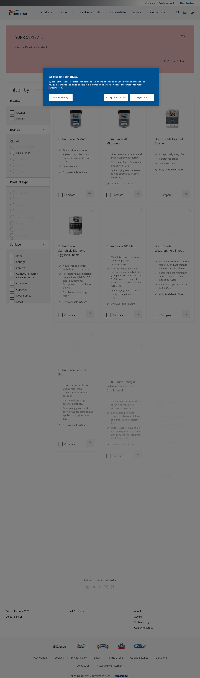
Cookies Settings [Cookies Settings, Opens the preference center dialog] (61, 97)
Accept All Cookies (116, 97)
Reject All (142, 97)
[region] (101, 87)
